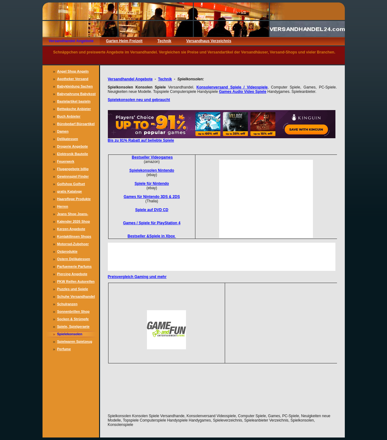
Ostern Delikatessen (73, 259)
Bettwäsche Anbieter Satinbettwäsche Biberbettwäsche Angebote (74, 109)
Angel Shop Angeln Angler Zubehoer (73, 71)
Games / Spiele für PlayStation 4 (151, 223)
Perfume (64, 349)
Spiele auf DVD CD (151, 210)
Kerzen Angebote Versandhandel (71, 229)
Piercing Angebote (72, 274)
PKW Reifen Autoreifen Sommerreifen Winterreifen (76, 282)
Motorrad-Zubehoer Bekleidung (73, 244)
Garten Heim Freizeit (124, 41)
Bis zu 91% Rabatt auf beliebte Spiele (141, 140)
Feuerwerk (65, 161)
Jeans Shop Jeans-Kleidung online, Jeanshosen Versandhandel (72, 214)
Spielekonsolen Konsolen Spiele (70, 334)
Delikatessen (67, 139)
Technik (164, 41)
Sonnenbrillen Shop (73, 311)
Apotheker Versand (72, 79)
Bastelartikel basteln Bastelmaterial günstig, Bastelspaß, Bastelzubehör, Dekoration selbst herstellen (76, 101)
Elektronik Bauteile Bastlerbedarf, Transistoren (72, 154)
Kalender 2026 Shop (73, 221)
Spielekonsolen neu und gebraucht (139, 100)
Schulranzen (67, 304)
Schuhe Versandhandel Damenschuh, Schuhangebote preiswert (76, 297)
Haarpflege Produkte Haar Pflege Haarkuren (75, 199)
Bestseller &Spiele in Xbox (152, 236)
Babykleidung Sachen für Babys (75, 86)
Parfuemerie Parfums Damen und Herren (74, 267)
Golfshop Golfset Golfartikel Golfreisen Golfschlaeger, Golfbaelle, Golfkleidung (74, 184)
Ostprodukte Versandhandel (69, 252)
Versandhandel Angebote (71, 41)
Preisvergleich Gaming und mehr (137, 277)
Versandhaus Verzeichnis (208, 41)
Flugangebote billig (73, 169)
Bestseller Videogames (152, 157)
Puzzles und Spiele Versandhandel (72, 289)
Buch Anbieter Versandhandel (69, 116)
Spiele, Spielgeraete (73, 326)
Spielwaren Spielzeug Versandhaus (74, 342)
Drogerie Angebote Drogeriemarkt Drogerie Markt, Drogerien (76, 146)
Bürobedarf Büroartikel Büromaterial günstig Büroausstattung (76, 124)
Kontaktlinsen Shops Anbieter (74, 237)
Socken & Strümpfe (73, 319)
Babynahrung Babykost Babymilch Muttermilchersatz (76, 94)
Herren (62, 206)
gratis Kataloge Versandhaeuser (70, 192)
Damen (63, 131)
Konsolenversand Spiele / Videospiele (232, 87)
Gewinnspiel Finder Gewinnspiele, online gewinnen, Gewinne (74, 177)
